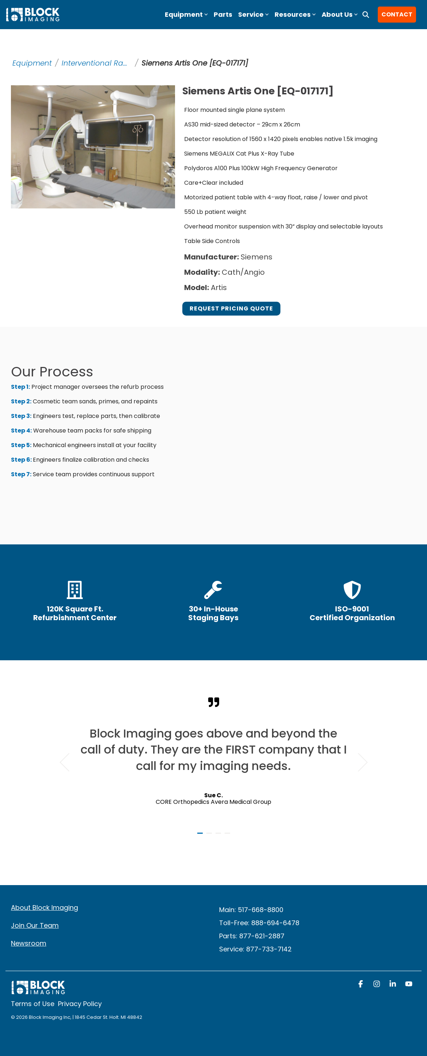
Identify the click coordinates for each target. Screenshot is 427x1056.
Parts (223, 14)
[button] (361, 984)
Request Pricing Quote (231, 308)
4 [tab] (228, 836)
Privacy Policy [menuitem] (80, 1003)
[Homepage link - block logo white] (38, 991)
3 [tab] (219, 836)
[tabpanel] (213, 759)
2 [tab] (210, 836)
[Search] (365, 15)
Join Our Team (35, 925)
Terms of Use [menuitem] (32, 1003)
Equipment (32, 63)
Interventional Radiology (97, 63)
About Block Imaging (44, 907)
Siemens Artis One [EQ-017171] (194, 63)
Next (358, 762)
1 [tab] (201, 836)
